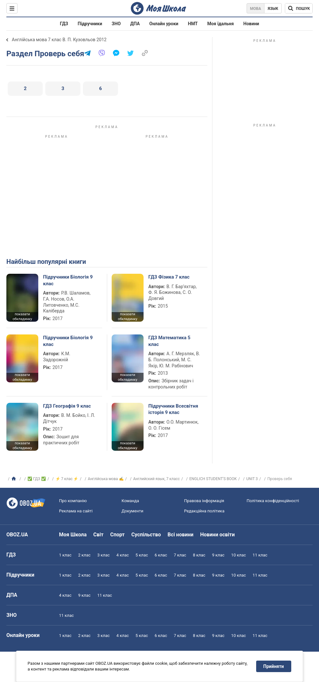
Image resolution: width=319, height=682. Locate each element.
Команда (130, 500)
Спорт (117, 535)
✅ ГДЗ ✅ (36, 479)
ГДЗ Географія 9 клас (67, 406)
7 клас (180, 555)
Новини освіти (217, 535)
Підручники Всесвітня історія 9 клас (173, 409)
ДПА (135, 23)
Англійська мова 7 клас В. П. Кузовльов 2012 (59, 39)
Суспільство (146, 535)
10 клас (238, 555)
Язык (273, 8)
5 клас (142, 555)
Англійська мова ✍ (105, 479)
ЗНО (116, 23)
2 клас (84, 555)
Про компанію (73, 500)
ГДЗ (64, 23)
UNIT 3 (252, 479)
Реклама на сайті (76, 511)
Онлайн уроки (163, 23)
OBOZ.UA (17, 535)
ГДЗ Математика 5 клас (169, 341)
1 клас (65, 555)
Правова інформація (204, 500)
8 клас (199, 555)
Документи (132, 511)
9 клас (218, 555)
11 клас (260, 555)
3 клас (103, 555)
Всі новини (180, 535)
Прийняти (273, 666)
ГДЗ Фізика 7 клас (168, 277)
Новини (251, 23)
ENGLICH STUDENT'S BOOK (213, 479)
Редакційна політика (204, 511)
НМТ (193, 23)
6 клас (161, 555)
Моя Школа (73, 535)
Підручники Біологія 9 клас (68, 280)
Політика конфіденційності (273, 500)
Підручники (90, 23)
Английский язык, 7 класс (156, 479)
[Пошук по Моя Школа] (298, 8)
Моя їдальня (220, 23)
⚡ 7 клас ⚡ (67, 479)
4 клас (122, 555)
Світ (98, 535)
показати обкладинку (22, 316)
